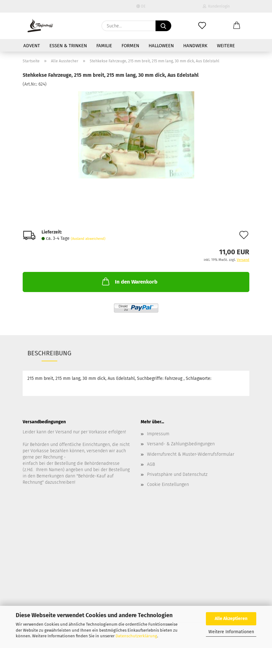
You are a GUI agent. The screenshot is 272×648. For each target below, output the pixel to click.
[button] (236, 26)
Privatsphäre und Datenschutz (177, 474)
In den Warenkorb (129, 281)
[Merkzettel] (202, 26)
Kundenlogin (216, 6)
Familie (104, 45)
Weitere (226, 45)
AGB (151, 464)
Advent (31, 45)
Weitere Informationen (231, 631)
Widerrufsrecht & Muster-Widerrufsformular (190, 454)
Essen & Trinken (68, 45)
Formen (130, 45)
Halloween (161, 45)
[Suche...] (163, 25)
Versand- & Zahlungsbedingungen (181, 444)
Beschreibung (49, 353)
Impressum (158, 434)
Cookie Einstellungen (168, 484)
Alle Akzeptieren (231, 618)
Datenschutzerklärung (136, 636)
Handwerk (195, 45)
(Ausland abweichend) (88, 239)
